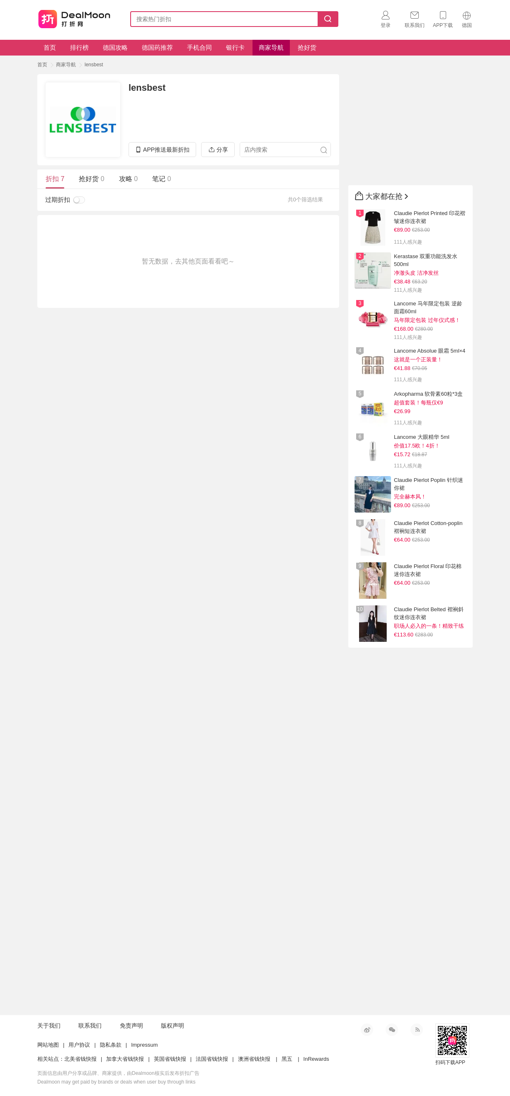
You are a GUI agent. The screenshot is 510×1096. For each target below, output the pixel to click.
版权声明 (172, 1025)
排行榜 (79, 47)
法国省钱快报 (212, 1059)
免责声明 (131, 1025)
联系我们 (90, 1025)
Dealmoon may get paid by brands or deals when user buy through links (116, 1082)
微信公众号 (392, 1029)
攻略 (128, 178)
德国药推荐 (157, 47)
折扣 (55, 178)
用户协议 (79, 1045)
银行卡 (235, 47)
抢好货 (307, 47)
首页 (50, 47)
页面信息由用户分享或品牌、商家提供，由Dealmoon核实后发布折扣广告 (118, 1073)
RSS (416, 1029)
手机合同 (199, 47)
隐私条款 (110, 1045)
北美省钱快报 (80, 1059)
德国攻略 (115, 47)
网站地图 (48, 1045)
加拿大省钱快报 (125, 1059)
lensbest (94, 65)
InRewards (316, 1059)
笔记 (161, 178)
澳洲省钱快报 (254, 1059)
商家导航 (271, 47)
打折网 (74, 17)
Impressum (144, 1045)
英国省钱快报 (170, 1059)
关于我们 (49, 1025)
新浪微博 (367, 1029)
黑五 (287, 1059)
